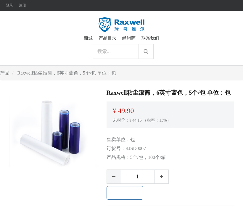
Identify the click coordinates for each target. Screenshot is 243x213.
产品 (4, 72)
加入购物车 (125, 193)
